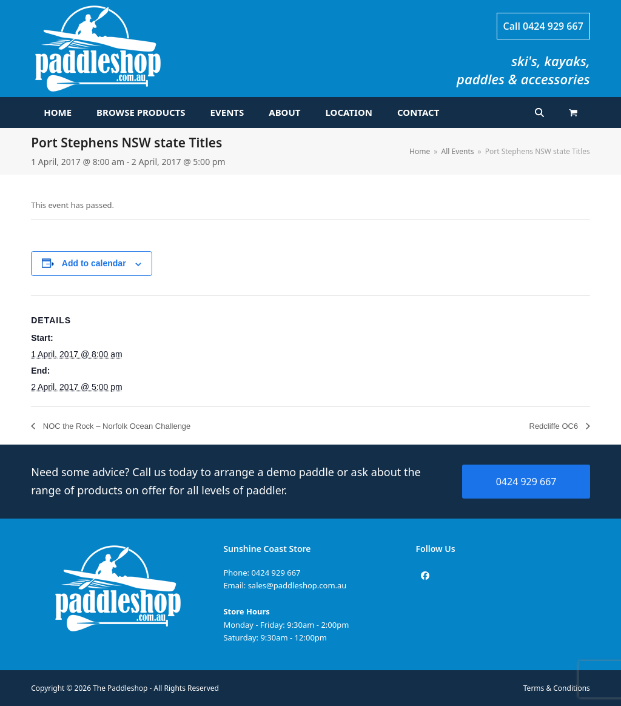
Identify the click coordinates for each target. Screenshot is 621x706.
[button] (573, 113)
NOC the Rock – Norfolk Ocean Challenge (115, 426)
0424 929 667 (553, 26)
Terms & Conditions (556, 688)
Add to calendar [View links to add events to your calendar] (94, 263)
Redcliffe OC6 (554, 426)
